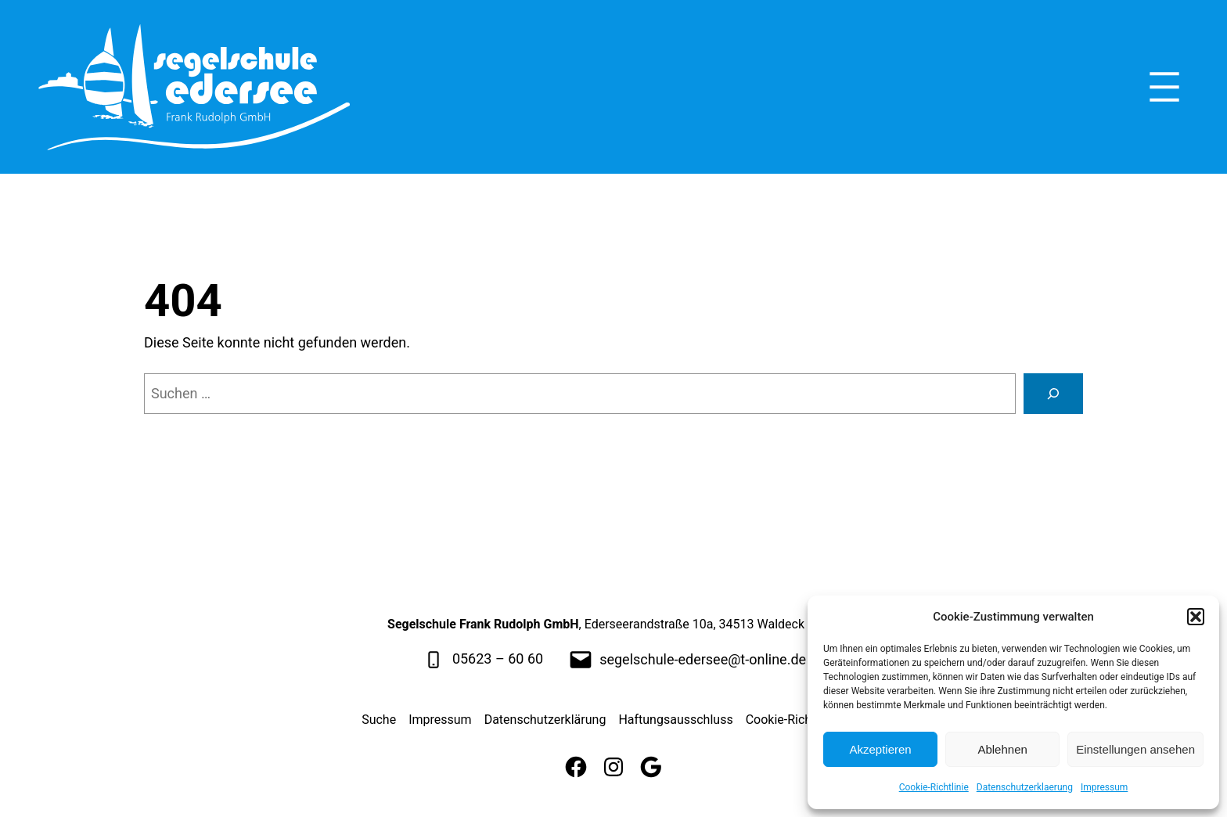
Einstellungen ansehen (1135, 749)
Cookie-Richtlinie (934, 787)
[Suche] (1053, 393)
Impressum (1104, 787)
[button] (1196, 616)
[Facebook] (575, 766)
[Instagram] (613, 766)
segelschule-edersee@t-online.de (702, 659)
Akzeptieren (880, 749)
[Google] (651, 766)
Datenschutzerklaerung (1025, 787)
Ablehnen (1002, 749)
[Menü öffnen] (1164, 87)
